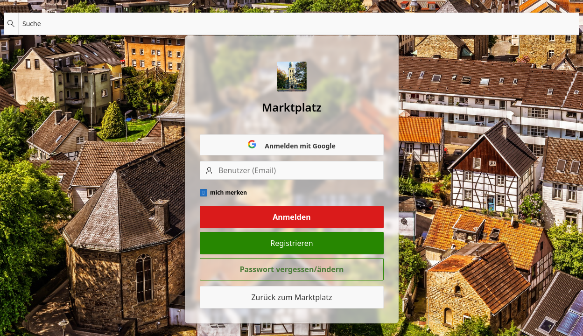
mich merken (228, 192)
